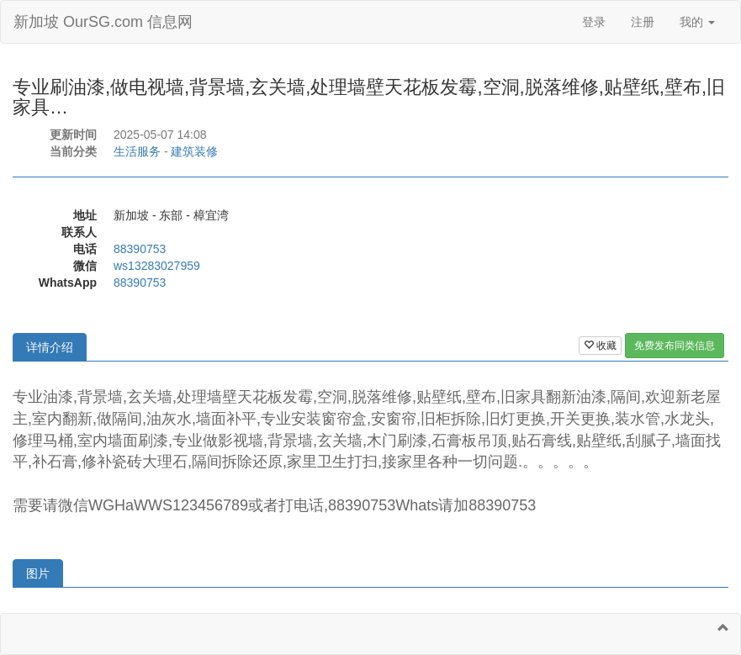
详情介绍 (49, 347)
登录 (594, 22)
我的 (697, 22)
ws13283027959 (157, 265)
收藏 (600, 345)
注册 (642, 22)
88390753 (140, 249)
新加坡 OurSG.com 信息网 (103, 21)
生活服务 (137, 151)
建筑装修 (194, 151)
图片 (38, 573)
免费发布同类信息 (674, 345)
